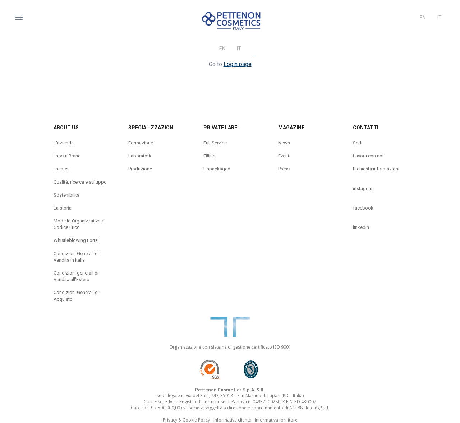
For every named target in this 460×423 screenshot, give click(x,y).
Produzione (140, 168)
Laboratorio (140, 155)
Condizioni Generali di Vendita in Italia (76, 257)
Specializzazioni (151, 127)
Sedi (357, 143)
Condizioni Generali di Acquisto (76, 296)
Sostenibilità (66, 195)
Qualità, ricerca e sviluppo (80, 182)
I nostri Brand (67, 155)
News (284, 143)
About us (66, 127)
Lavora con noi (368, 155)
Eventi (284, 155)
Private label (221, 127)
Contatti (365, 127)
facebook (363, 208)
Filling (209, 155)
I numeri (62, 168)
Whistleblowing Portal (76, 240)
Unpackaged (216, 168)
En (423, 17)
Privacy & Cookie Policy (186, 420)
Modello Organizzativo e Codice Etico (79, 224)
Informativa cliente (232, 420)
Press (284, 168)
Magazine (291, 127)
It (439, 17)
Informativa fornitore (276, 420)
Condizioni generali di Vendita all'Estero (76, 276)
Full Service (215, 143)
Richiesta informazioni (376, 168)
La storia (63, 208)
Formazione (140, 143)
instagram (363, 188)
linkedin (361, 227)
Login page (238, 64)
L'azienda (64, 143)
